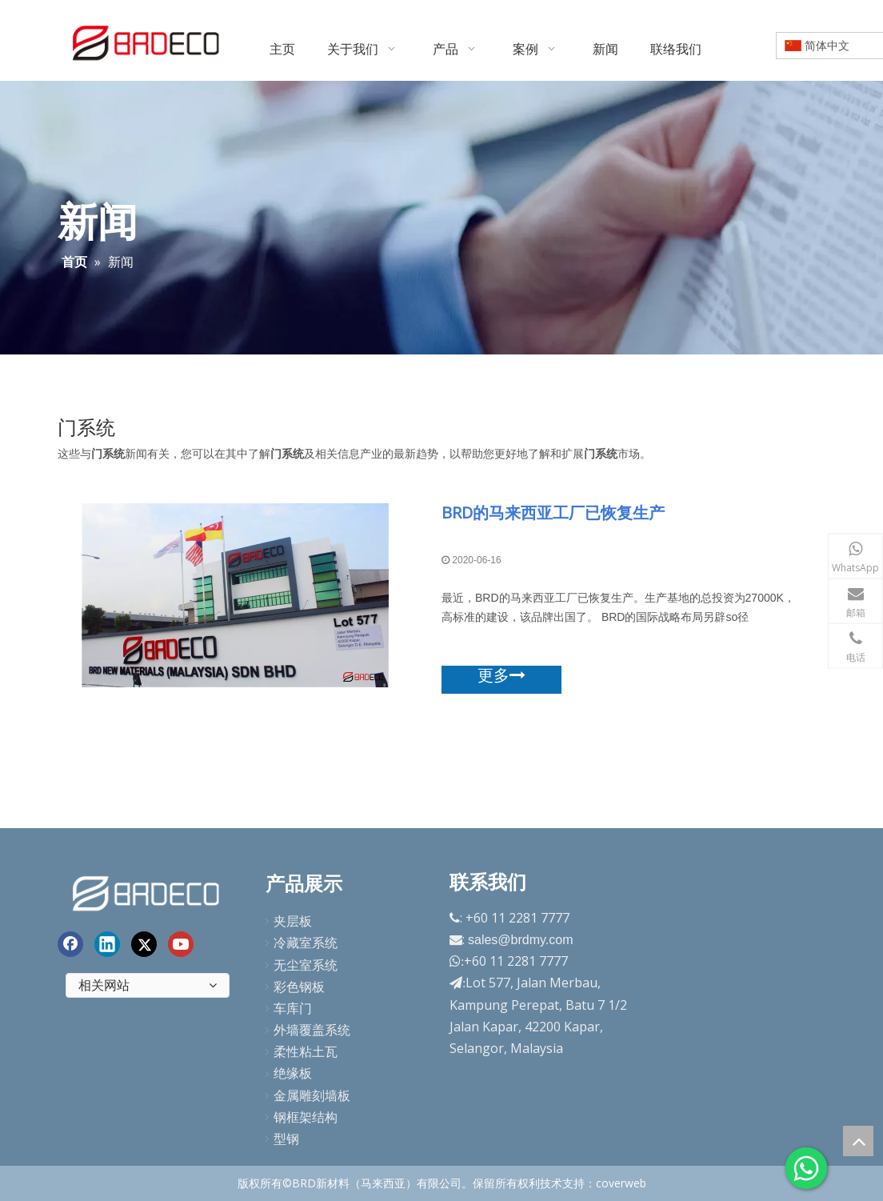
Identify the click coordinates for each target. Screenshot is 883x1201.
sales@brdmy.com (520, 940)
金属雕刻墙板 (312, 1095)
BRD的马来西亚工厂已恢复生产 (553, 512)
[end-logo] (148, 891)
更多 (501, 675)
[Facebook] (70, 944)
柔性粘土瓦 (306, 1051)
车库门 (293, 1008)
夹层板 (293, 921)
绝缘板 (293, 1073)
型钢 (286, 1138)
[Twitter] (144, 944)
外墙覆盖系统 (312, 1030)
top (858, 1141)
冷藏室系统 (306, 942)
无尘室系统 (306, 965)
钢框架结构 (306, 1117)
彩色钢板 (299, 986)
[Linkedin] (107, 944)
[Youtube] (181, 944)
